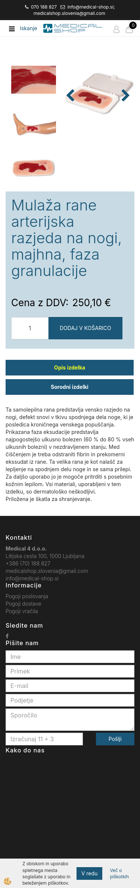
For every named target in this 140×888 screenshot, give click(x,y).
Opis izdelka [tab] (69, 367)
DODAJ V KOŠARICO (85, 328)
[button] (124, 96)
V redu (89, 873)
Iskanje (28, 28)
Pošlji (115, 739)
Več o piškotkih (119, 873)
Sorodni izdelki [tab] (69, 387)
